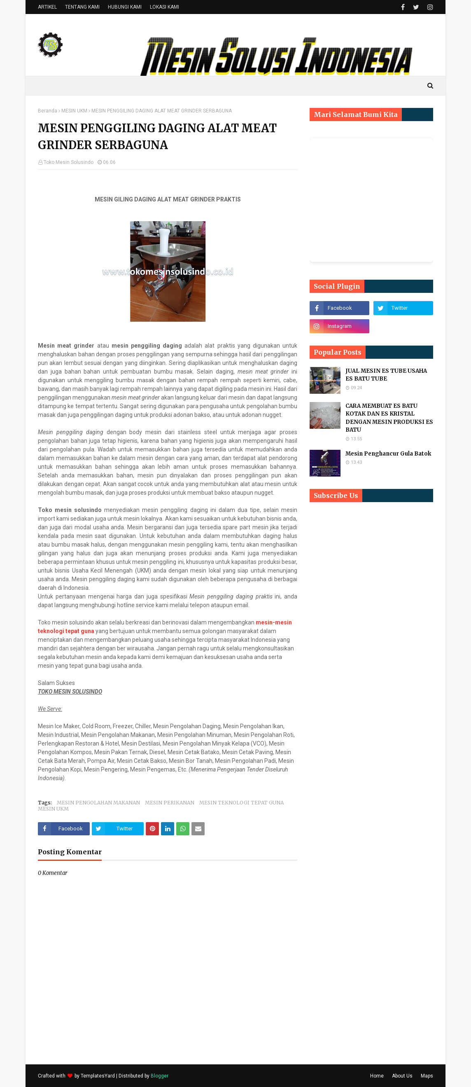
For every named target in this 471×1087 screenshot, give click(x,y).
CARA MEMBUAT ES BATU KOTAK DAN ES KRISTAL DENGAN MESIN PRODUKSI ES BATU (389, 418)
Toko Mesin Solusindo (68, 162)
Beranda (47, 111)
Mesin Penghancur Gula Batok (388, 453)
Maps (427, 1076)
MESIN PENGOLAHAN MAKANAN (98, 802)
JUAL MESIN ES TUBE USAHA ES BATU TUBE (386, 375)
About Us (402, 1076)
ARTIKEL (47, 7)
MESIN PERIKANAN (169, 802)
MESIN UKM (74, 111)
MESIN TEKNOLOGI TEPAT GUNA (241, 802)
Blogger (159, 1076)
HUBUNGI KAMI (125, 7)
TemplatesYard (98, 1076)
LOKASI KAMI (164, 7)
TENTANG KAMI (82, 7)
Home (377, 1076)
